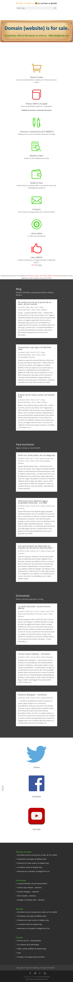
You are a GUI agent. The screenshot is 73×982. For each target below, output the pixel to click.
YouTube (36, 829)
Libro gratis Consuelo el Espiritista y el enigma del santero (35, 968)
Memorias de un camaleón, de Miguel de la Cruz (33, 871)
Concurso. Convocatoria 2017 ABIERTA (36, 131)
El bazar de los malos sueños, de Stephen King (36, 396)
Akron (37, 276)
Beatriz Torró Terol (47, 611)
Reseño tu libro (36, 155)
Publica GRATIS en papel (36, 103)
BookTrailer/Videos (24, 310)
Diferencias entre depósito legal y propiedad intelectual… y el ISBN (33, 502)
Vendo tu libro (36, 183)
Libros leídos (36, 233)
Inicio (19, 953)
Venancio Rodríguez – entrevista (32, 694)
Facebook (36, 796)
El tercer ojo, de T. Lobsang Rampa (29, 941)
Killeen (50, 276)
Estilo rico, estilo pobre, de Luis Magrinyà (36, 455)
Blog (41, 307)
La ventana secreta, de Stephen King (29, 867)
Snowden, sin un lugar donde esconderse (31, 957)
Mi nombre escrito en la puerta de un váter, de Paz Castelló (34, 303)
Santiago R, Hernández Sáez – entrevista (31, 900)
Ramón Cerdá (24, 307)
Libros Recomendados (42, 461)
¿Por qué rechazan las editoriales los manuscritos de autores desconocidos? (35, 547)
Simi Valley (43, 276)
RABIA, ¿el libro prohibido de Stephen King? (31, 949)
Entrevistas (39, 614)
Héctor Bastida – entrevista (26, 896)
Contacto (36, 209)
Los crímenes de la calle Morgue (28, 945)
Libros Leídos (36, 310)
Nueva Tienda (36, 77)
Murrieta (55, 276)
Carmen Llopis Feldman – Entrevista (34, 654)
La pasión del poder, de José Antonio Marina (34, 607)
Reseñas (44, 310)
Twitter (36, 767)
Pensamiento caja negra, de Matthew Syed (34, 348)
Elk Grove (31, 276)
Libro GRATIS (36, 257)
